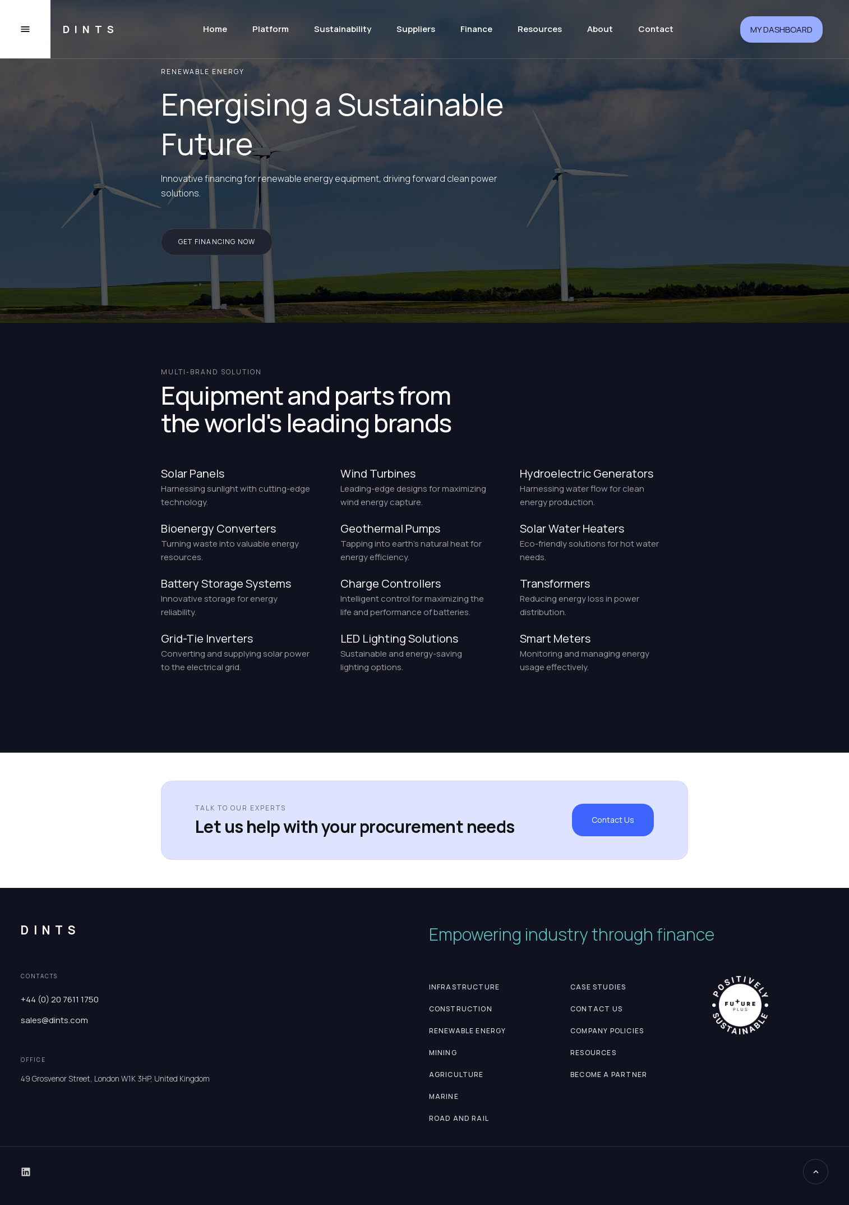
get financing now (216, 241)
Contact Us (613, 819)
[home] (86, 29)
